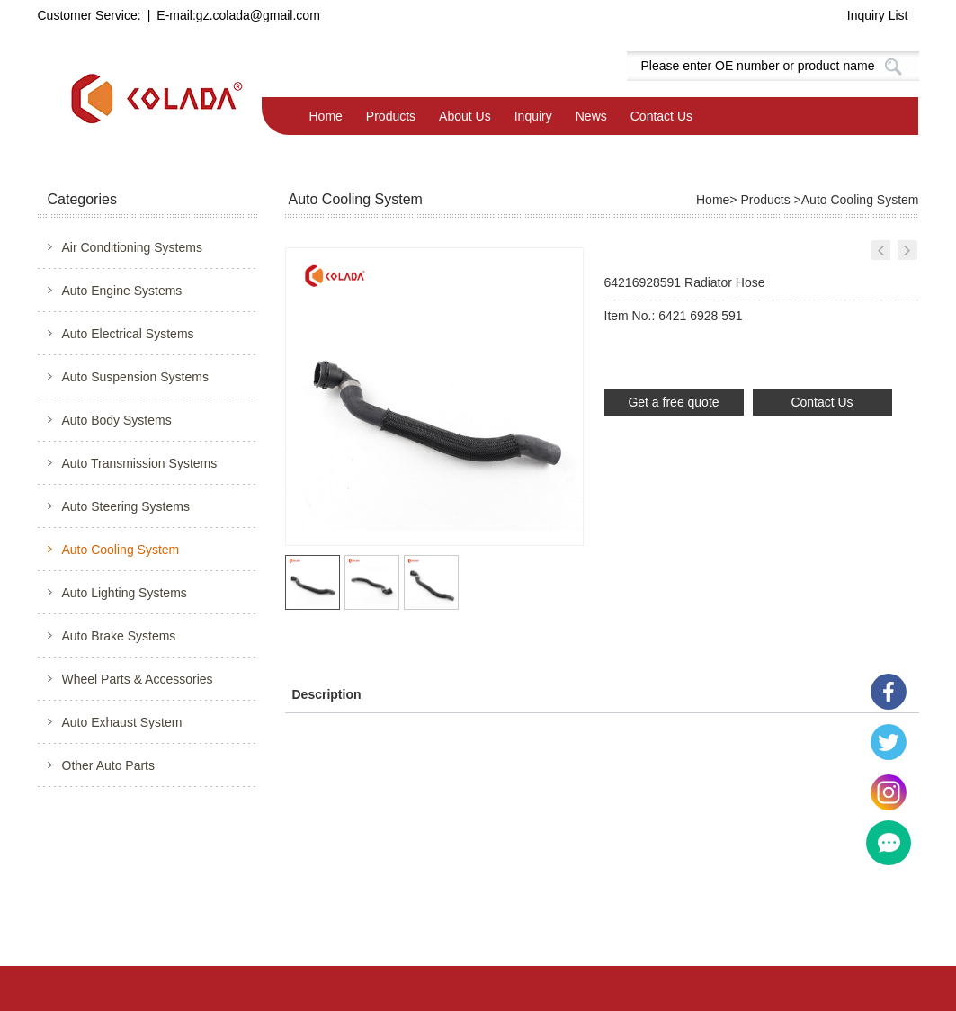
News (591, 116)
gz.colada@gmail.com (258, 15)
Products (390, 116)
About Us (465, 116)
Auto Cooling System (121, 549)
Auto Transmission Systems (140, 463)
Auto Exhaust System (122, 722)
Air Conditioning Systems (132, 247)
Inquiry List (877, 15)
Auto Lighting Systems (124, 593)
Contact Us (661, 116)
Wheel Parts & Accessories (137, 679)
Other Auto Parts (109, 765)
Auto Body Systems (117, 420)
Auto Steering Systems (126, 506)
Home (326, 116)
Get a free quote (673, 402)
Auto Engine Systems (122, 290)
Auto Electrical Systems (128, 334)
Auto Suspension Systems (135, 377)
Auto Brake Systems (119, 636)
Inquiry (533, 116)
